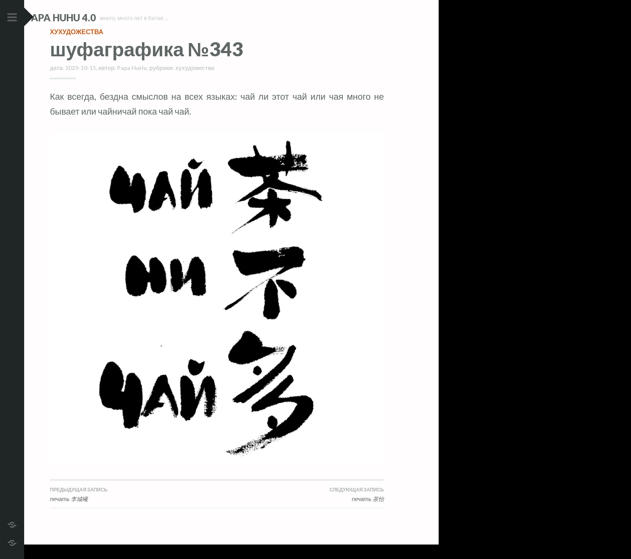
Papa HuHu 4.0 (85, 17)
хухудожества (76, 46)
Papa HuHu (132, 82)
